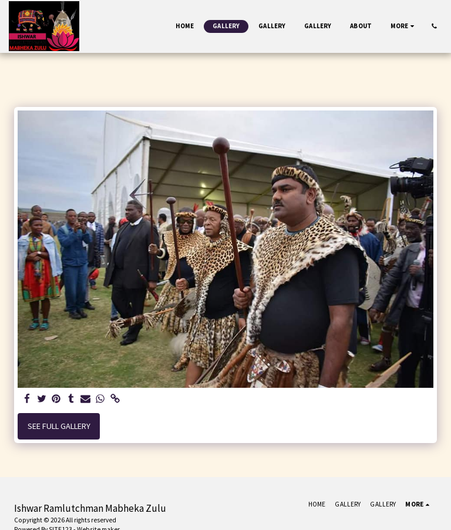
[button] (434, 26)
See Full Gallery (59, 426)
